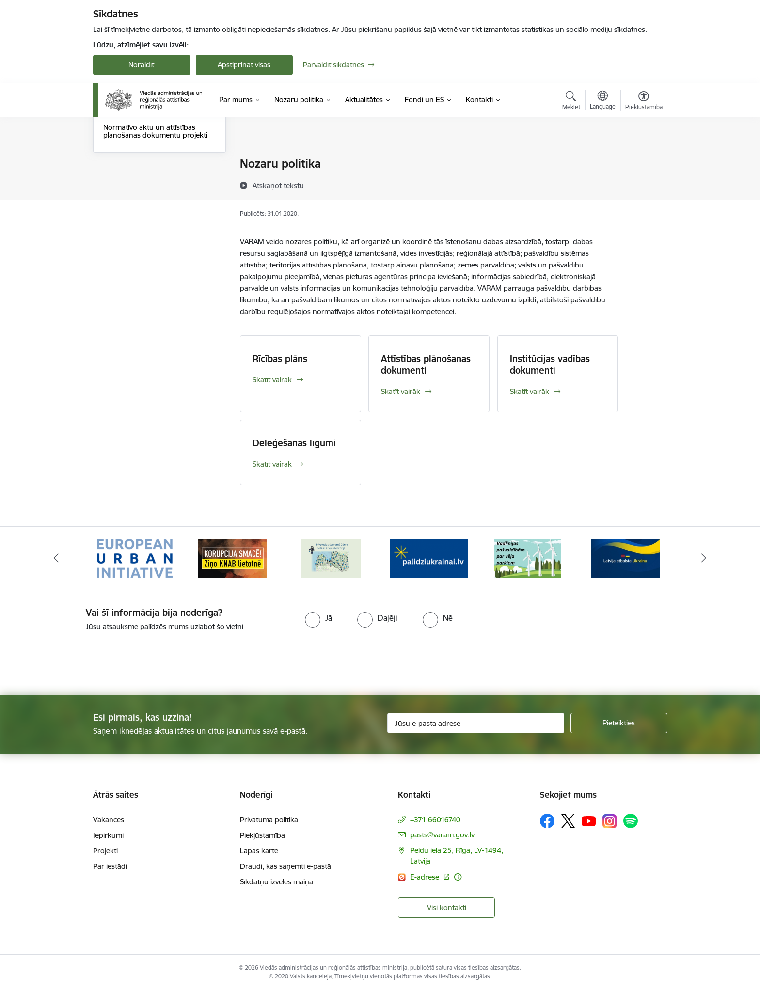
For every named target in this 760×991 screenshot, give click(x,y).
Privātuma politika (269, 819)
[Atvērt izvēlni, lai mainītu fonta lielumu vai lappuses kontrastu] (643, 101)
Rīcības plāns (124, 164)
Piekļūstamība (262, 835)
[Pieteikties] (618, 723)
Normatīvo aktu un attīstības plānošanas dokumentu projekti (155, 235)
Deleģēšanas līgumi (134, 215)
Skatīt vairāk (272, 379)
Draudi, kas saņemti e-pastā (285, 866)
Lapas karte (259, 850)
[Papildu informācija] (457, 877)
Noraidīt (141, 64)
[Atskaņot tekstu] (278, 185)
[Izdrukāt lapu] (643, 160)
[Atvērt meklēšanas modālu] (571, 101)
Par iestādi (110, 866)
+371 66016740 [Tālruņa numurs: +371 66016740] (435, 819)
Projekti (105, 850)
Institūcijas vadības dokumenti (152, 198)
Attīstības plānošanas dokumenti (156, 181)
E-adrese (425, 876)
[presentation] (81, 659)
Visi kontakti (446, 907)
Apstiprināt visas (244, 64)
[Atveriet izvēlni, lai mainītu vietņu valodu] (602, 101)
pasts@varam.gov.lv (442, 834)
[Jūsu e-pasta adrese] (475, 723)
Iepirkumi (108, 835)
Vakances (108, 819)
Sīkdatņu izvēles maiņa (276, 881)
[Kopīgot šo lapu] (643, 184)
